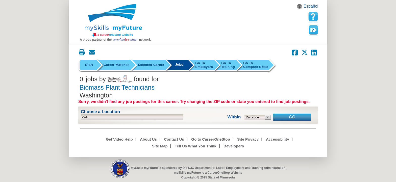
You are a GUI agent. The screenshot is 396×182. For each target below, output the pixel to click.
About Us (148, 139)
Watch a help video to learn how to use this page (313, 30)
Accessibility (277, 139)
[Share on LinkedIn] (314, 52)
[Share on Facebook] (295, 52)
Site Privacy (248, 139)
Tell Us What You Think (195, 146)
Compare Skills (255, 65)
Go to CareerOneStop (210, 139)
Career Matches (116, 65)
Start (89, 65)
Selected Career (151, 65)
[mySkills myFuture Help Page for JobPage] (313, 16)
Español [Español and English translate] (311, 6)
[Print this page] (81, 52)
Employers (204, 65)
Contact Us (174, 139)
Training (228, 65)
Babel (300, 8)
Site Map (160, 146)
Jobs (179, 64)
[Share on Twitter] (304, 52)
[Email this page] (91, 52)
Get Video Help (119, 139)
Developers (234, 146)
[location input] (132, 117)
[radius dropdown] (257, 117)
